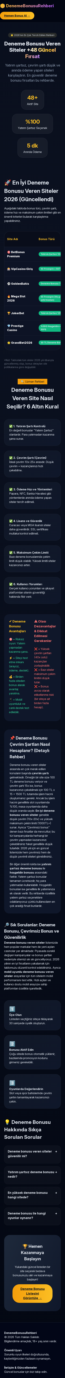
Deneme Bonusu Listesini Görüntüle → (32, 1293)
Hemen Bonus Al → (17, 15)
